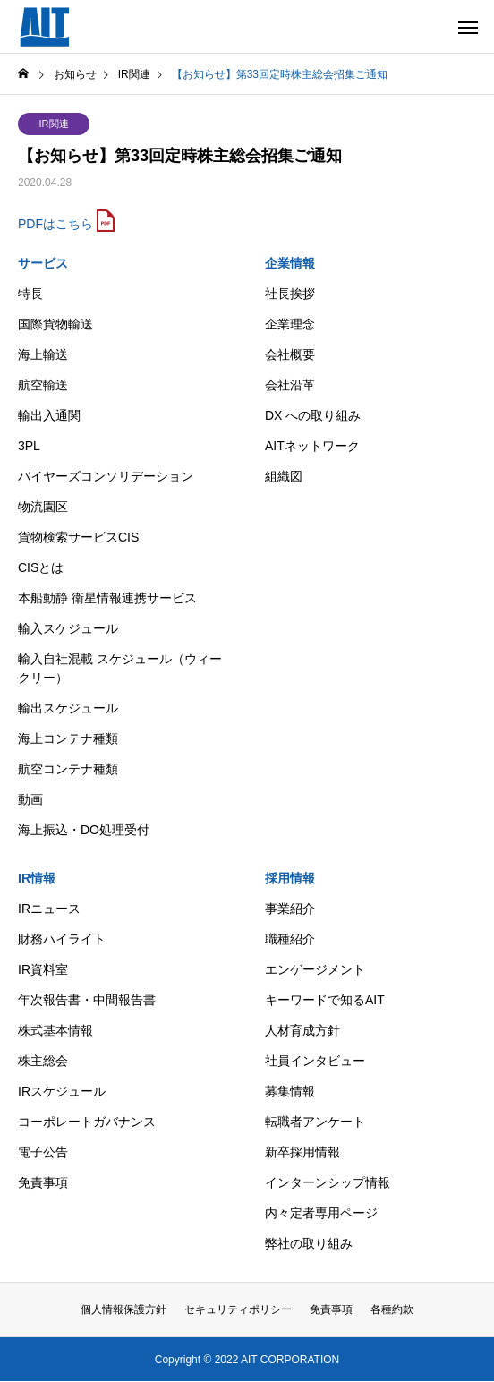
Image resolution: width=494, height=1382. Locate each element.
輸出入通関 (49, 415)
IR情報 (36, 878)
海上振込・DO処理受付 (83, 830)
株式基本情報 (55, 1030)
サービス (43, 263)
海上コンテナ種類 (68, 738)
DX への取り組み (313, 415)
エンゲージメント (315, 969)
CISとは (41, 567)
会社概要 (290, 354)
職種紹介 (290, 939)
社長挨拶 (290, 293)
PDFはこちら (55, 224)
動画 (30, 799)
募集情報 (290, 1091)
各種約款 (391, 1309)
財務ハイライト (62, 939)
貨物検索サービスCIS (78, 537)
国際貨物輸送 (55, 324)
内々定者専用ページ (321, 1213)
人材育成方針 (302, 1030)
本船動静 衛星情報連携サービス (107, 598)
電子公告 (43, 1152)
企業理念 (290, 324)
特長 (30, 293)
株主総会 (43, 1061)
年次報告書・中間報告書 (87, 1000)
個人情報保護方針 (123, 1309)
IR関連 (54, 123)
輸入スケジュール (68, 628)
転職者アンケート (315, 1121)
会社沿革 (290, 385)
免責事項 (43, 1182)
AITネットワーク (312, 446)
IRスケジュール (62, 1091)
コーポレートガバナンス (87, 1121)
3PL (29, 446)
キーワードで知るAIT (325, 1000)
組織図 (283, 476)
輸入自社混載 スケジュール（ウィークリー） (120, 668)
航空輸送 (43, 385)
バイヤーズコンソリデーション (105, 476)
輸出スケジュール (68, 708)
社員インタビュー (315, 1061)
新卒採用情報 (302, 1152)
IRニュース (49, 908)
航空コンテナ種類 (68, 769)
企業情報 (290, 263)
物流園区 (43, 506)
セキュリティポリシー (238, 1309)
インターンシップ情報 (327, 1182)
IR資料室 (43, 969)
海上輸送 (43, 354)
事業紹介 (290, 908)
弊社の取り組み (309, 1243)
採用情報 (290, 878)
